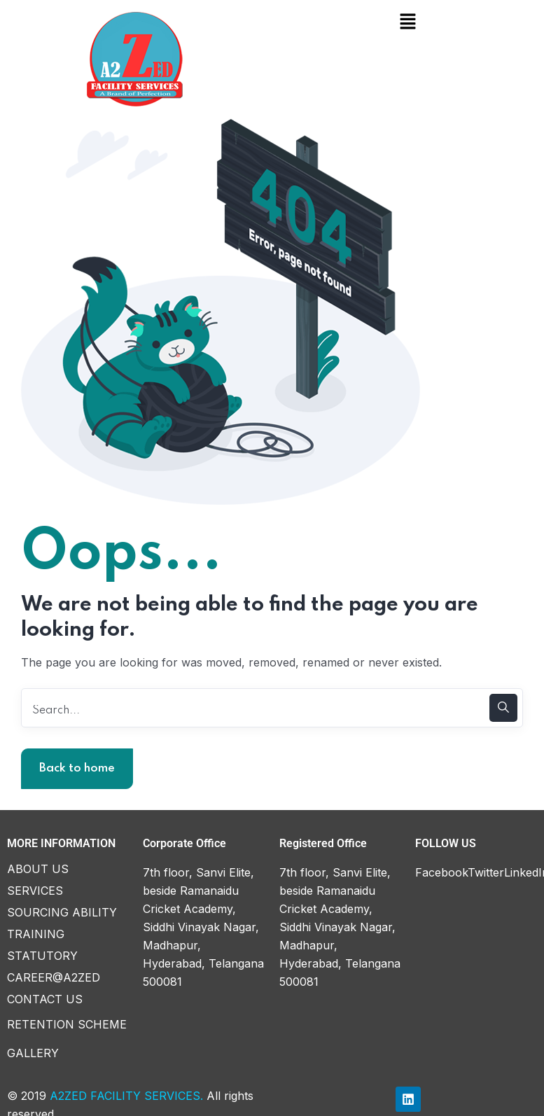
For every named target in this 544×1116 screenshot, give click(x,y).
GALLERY (33, 1050)
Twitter (486, 870)
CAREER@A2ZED (53, 974)
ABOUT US (38, 866)
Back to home (77, 766)
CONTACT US (45, 996)
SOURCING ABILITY (62, 909)
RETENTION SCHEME (67, 1021)
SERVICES (35, 887)
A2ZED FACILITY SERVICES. (126, 1093)
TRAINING (35, 931)
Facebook (441, 870)
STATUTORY (42, 952)
